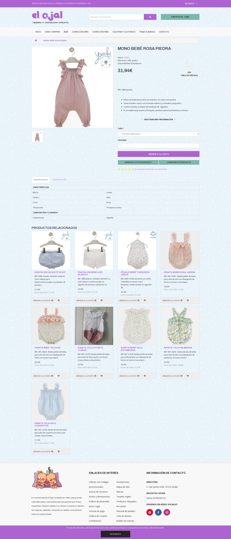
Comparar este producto (179, 162)
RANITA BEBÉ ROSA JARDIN (179, 272)
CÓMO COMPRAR (52, 31)
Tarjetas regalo (123, 496)
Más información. (157, 527)
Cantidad (122, 140)
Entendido (115, 534)
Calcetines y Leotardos (124, 31)
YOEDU (127, 57)
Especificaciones (41, 179)
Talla (120, 128)
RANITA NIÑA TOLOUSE (48, 347)
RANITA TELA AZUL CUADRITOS (45, 424)
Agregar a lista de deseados (138, 162)
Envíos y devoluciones (99, 496)
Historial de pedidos (125, 511)
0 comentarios (141, 169)
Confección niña (100, 31)
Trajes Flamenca (147, 31)
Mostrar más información (158, 119)
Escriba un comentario (157, 169)
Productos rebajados (126, 501)
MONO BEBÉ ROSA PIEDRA (55, 40)
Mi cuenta (121, 506)
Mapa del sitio (123, 486)
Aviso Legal (94, 506)
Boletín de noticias (125, 520)
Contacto (164, 31)
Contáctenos (95, 520)
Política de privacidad (99, 501)
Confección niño (80, 31)
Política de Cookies (98, 516)
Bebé (66, 31)
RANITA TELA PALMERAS (178, 347)
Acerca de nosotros (98, 491)
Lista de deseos (123, 516)
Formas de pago (97, 511)
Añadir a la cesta (158, 154)
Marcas (119, 491)
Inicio (38, 31)
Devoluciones (122, 482)
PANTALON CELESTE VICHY (50, 272)
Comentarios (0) (59, 179)
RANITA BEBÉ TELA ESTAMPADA (131, 348)
